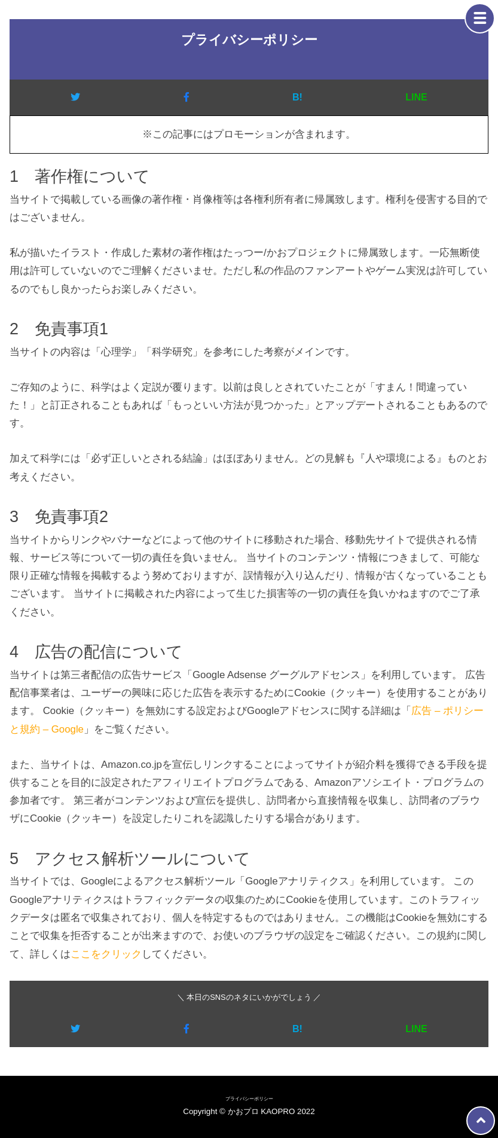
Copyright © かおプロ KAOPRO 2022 (248, 1111)
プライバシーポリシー (249, 1099)
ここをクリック (106, 954)
